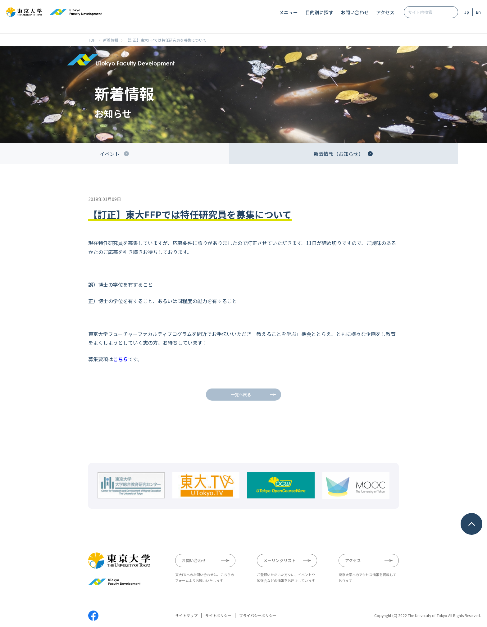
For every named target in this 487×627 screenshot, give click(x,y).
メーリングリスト (279, 560)
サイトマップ (186, 615)
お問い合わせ (355, 12)
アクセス (385, 12)
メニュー (288, 12)
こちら (120, 359)
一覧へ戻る (241, 395)
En (478, 12)
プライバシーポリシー (257, 615)
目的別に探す (319, 12)
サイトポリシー (218, 615)
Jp (466, 12)
